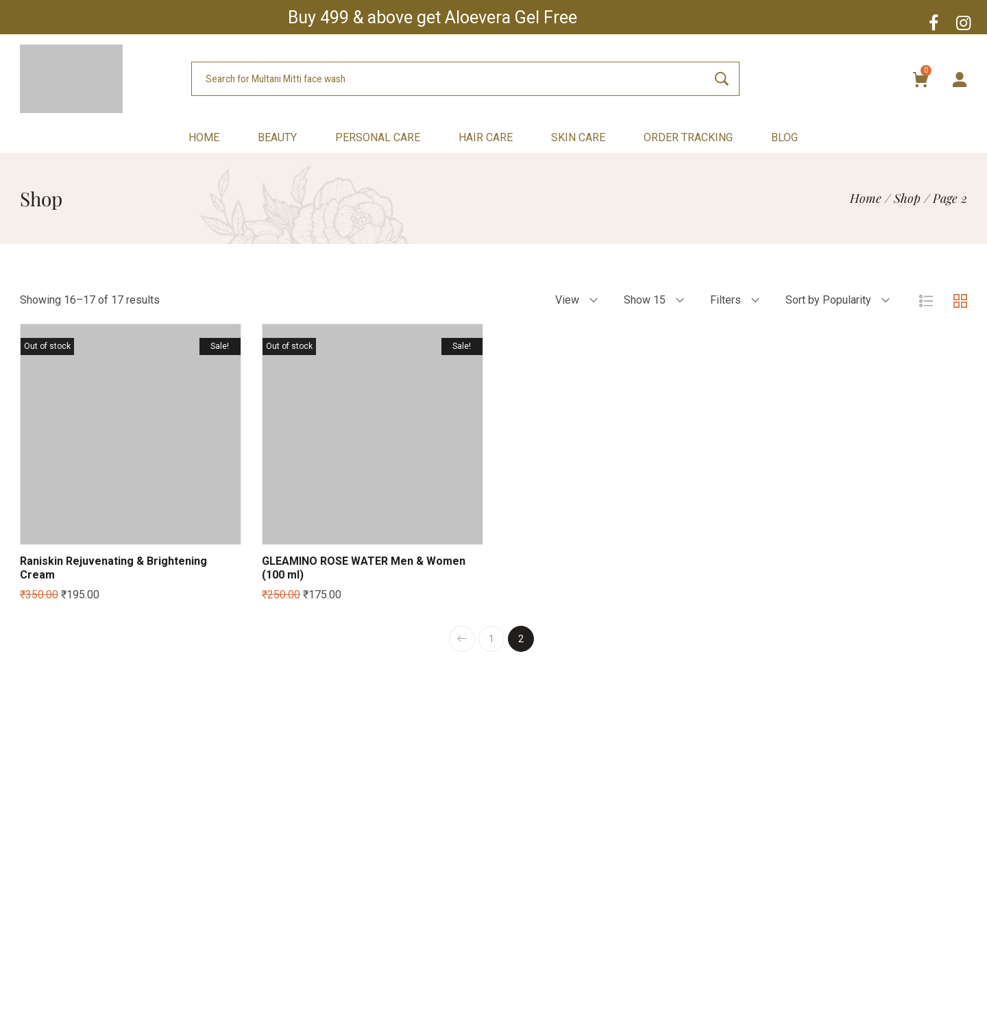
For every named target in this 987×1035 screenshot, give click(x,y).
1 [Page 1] (491, 638)
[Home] (865, 198)
